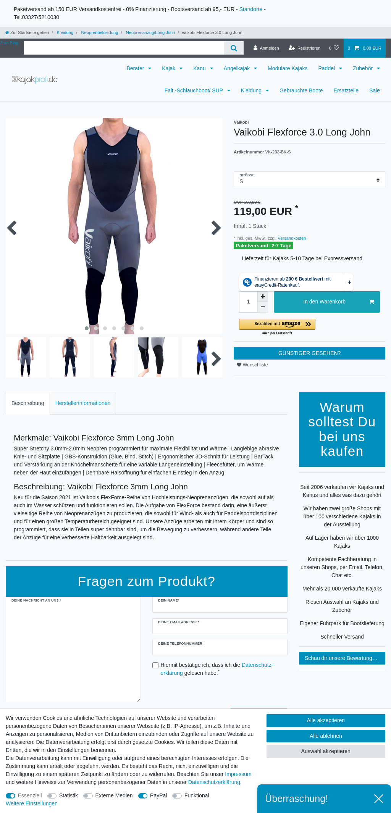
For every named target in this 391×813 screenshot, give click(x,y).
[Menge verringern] (262, 307)
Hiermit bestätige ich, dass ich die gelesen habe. (217, 669)
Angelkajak (237, 68)
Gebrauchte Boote (301, 90)
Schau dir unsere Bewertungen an (345, 658)
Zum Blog (9, 42)
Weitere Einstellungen (32, 803)
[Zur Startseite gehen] (27, 32)
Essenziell (30, 795)
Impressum (238, 774)
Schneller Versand (342, 637)
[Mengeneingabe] (248, 302)
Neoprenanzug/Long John (150, 32)
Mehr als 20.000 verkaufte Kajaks (342, 589)
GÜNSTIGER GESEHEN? (309, 353)
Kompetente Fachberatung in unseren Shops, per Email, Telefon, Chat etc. (342, 567)
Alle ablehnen (326, 736)
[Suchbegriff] (124, 48)
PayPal (158, 795)
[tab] (28, 403)
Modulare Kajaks (287, 68)
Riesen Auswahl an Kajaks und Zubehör (342, 606)
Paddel (327, 68)
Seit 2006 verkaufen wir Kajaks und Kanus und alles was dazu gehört (342, 491)
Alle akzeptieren (326, 720)
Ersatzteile (346, 90)
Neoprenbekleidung (99, 32)
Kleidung (65, 32)
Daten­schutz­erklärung (214, 782)
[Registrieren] (304, 48)
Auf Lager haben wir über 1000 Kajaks (342, 542)
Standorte (251, 9)
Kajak (169, 68)
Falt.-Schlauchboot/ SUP (195, 90)
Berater (135, 68)
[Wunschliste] (334, 48)
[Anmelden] (266, 48)
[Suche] (234, 48)
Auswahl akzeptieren (326, 751)
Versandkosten (291, 238)
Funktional (196, 795)
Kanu (200, 68)
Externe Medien (114, 795)
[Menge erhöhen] (262, 296)
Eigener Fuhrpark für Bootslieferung (342, 623)
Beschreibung (27, 403)
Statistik (68, 795)
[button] (309, 327)
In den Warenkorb (338, 301)
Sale (374, 90)
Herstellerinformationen (83, 403)
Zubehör (363, 68)
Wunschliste (252, 365)
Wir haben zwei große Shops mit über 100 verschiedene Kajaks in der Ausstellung (342, 516)
